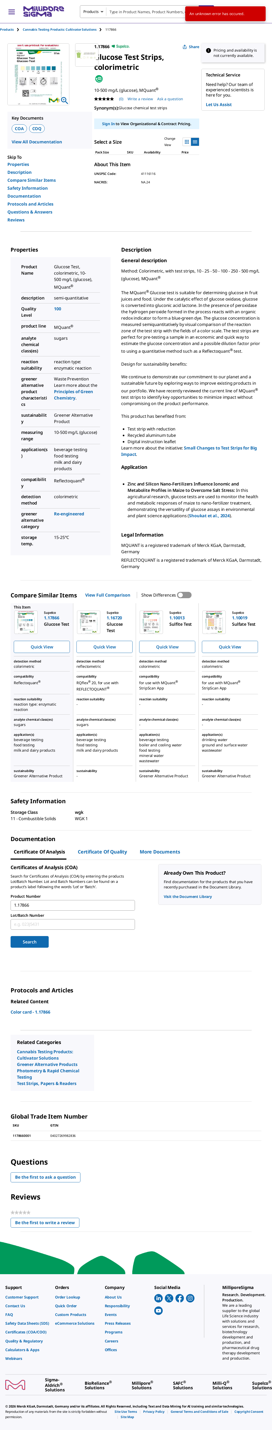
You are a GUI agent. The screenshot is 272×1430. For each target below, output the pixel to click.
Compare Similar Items (31, 180)
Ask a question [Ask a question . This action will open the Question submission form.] (170, 98)
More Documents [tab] (160, 851)
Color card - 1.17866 (30, 1012)
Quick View (42, 647)
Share (191, 46)
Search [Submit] (29, 942)
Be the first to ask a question (45, 1177)
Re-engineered (69, 514)
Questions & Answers (29, 212)
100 (57, 309)
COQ (37, 128)
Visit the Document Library (188, 896)
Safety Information (27, 188)
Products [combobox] (91, 11)
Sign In (108, 123)
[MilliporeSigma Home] (43, 11)
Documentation (24, 196)
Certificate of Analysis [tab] (39, 851)
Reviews (16, 220)
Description (19, 172)
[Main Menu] (11, 11)
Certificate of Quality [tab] (102, 851)
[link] (27, 1297)
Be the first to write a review (47, 1224)
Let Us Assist (219, 104)
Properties (18, 164)
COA (19, 128)
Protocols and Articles (30, 204)
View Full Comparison (107, 595)
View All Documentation (37, 141)
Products (7, 29)
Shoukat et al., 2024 (209, 516)
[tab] (11, 29)
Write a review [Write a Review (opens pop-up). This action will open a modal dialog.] (140, 98)
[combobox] (147, 11)
